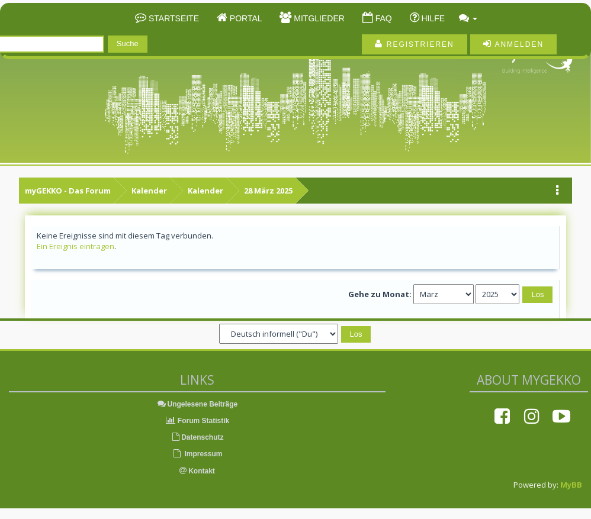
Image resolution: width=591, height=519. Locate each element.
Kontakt (197, 471)
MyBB (571, 484)
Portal (244, 18)
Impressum (197, 454)
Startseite (172, 18)
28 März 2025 (268, 190)
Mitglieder (317, 18)
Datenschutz (197, 437)
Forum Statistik (197, 421)
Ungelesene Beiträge (196, 404)
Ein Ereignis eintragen (75, 246)
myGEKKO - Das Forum (68, 190)
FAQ (382, 18)
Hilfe (432, 18)
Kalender (149, 190)
